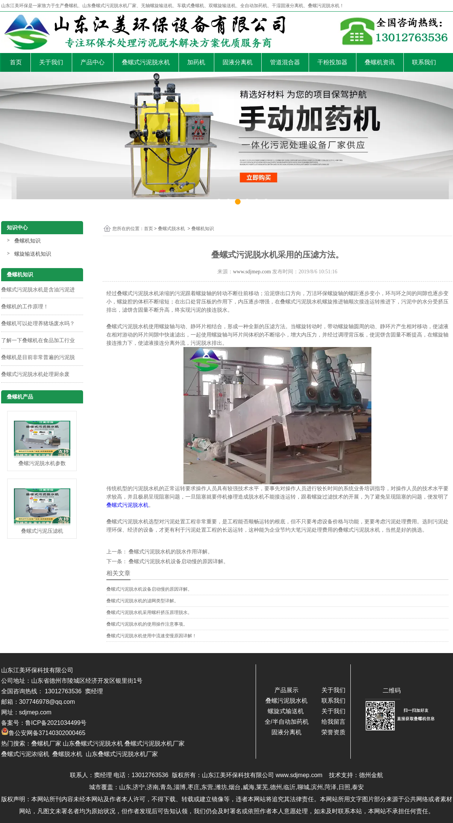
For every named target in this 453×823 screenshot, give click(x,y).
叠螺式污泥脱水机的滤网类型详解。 (142, 600)
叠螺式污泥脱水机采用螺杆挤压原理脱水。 (149, 612)
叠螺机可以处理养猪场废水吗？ (38, 323)
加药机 (196, 62)
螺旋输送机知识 (32, 254)
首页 (16, 62)
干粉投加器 (332, 62)
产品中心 (92, 62)
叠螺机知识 (27, 241)
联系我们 (424, 62)
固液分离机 (238, 62)
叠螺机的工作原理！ (24, 306)
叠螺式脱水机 (171, 228)
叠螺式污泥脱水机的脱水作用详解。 (170, 552)
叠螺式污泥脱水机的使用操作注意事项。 (147, 624)
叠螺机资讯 (380, 62)
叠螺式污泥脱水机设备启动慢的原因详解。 (178, 561)
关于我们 (51, 62)
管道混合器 (285, 62)
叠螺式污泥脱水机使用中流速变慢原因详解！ (151, 635)
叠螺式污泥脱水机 (146, 62)
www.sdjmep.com (252, 271)
